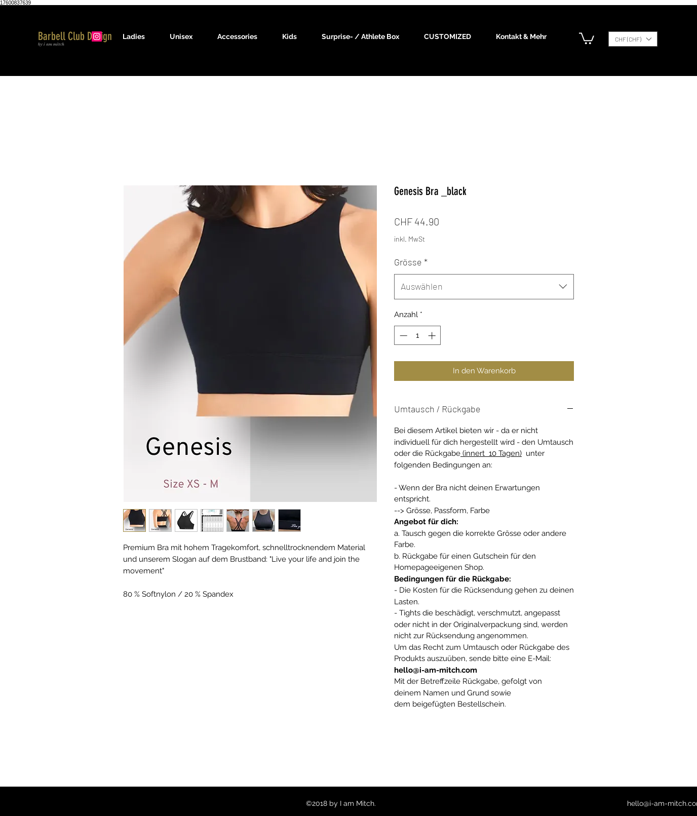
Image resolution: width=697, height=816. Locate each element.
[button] (138, 36)
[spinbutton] (417, 335)
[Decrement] (402, 335)
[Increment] (433, 335)
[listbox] (632, 39)
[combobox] (484, 286)
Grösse (411, 261)
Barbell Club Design (75, 36)
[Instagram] (97, 36)
